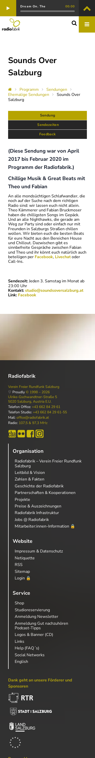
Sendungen (56, 89)
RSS (19, 564)
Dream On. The (33, 6)
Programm (29, 89)
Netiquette (25, 558)
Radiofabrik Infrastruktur (37, 513)
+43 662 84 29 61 (46, 407)
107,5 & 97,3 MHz (33, 423)
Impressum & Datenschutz (39, 551)
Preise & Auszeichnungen (38, 506)
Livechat (63, 257)
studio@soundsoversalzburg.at (54, 290)
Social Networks (30, 655)
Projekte (22, 499)
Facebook (44, 257)
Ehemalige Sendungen (28, 94)
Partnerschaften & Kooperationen (45, 492)
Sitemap (22, 571)
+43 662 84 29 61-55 (50, 412)
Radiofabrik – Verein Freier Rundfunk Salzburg (48, 463)
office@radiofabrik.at (32, 417)
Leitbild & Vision (30, 472)
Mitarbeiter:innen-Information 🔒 (45, 526)
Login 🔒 (23, 578)
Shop (19, 603)
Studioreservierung (32, 610)
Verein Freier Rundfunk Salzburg (33, 387)
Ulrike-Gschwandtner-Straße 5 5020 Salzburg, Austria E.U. (32, 399)
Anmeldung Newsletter (36, 616)
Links (19, 641)
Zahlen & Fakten (29, 479)
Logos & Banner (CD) (34, 634)
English (21, 661)
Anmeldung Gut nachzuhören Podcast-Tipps (41, 626)
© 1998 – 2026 (38, 392)
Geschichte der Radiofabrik (39, 486)
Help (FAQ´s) (27, 648)
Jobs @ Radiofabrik (32, 519)
